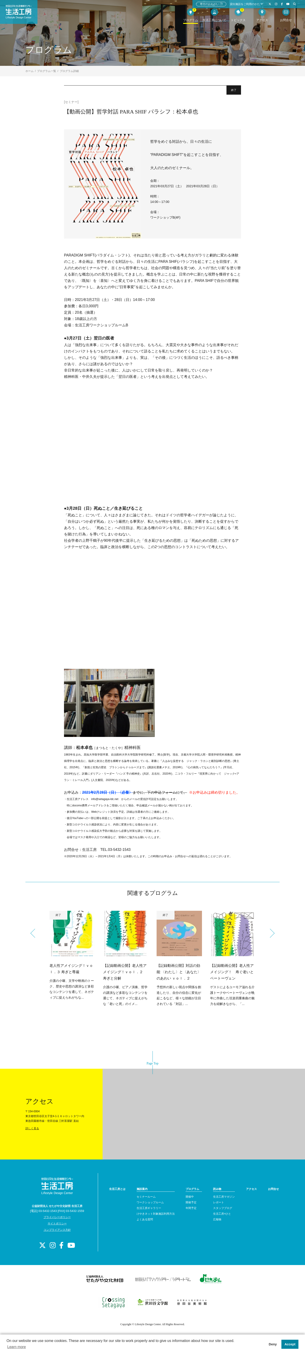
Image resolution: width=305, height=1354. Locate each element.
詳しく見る (32, 1128)
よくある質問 (145, 1219)
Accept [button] (290, 1344)
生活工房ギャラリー (149, 1208)
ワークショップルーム (150, 1202)
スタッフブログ (222, 1208)
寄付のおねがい (211, 4)
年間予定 (191, 1208)
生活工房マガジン (224, 1196)
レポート (218, 1202)
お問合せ (273, 1189)
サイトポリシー (57, 1223)
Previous (34, 933)
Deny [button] (273, 1344)
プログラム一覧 (46, 71)
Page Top (152, 1063)
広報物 (217, 1219)
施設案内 (142, 1189)
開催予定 (191, 1202)
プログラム (192, 1189)
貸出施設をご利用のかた (246, 4)
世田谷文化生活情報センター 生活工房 (24, 15)
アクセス (251, 1189)
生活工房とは (117, 1189)
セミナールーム (146, 1196)
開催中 (190, 1196)
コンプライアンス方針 (57, 1229)
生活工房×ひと (222, 1213)
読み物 (217, 1189)
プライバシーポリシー (57, 1217)
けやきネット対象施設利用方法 (156, 1213)
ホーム (29, 71)
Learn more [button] (16, 1347)
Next (270, 933)
